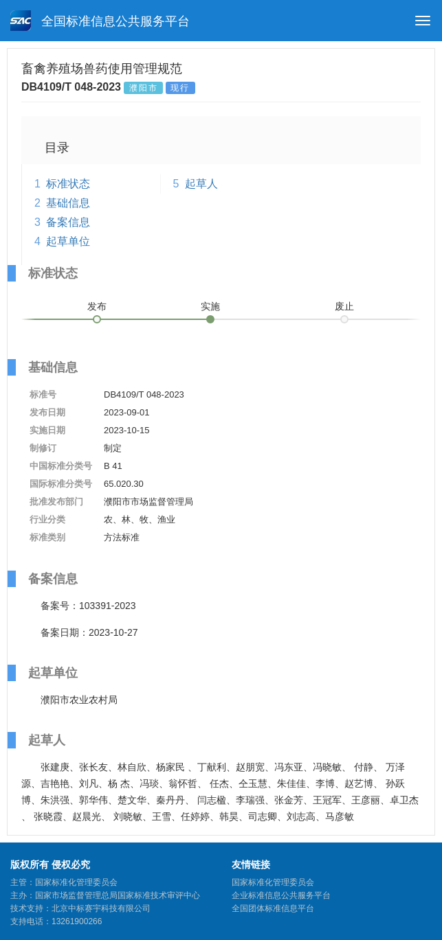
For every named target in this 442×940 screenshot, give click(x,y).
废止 (344, 306)
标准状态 (68, 184)
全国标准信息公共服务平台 (100, 20)
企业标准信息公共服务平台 (281, 895)
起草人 (201, 184)
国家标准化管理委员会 (273, 882)
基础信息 (68, 203)
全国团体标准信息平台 (273, 908)
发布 (97, 306)
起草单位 (68, 241)
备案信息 (68, 222)
